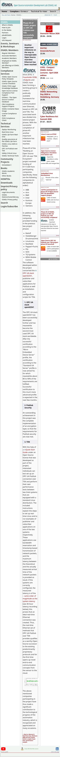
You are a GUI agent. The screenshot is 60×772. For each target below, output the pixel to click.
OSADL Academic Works (8, 172)
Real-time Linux (7, 132)
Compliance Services (7, 72)
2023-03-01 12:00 (45, 171)
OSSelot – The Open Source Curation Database (9, 99)
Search (4, 202)
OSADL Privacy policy (9, 199)
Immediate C (7, 165)
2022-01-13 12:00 (45, 209)
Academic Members (9, 58)
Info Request (6, 40)
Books (4, 168)
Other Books (6, 176)
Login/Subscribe (52, 11)
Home (21, 11)
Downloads (7, 182)
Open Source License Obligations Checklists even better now (49, 152)
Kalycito (27, 80)
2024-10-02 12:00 (45, 132)
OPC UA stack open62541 (30, 273)
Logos (4, 38)
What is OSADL (7, 25)
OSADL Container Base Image (10, 110)
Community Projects (7, 160)
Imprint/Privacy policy (34, 11)
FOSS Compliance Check (8, 119)
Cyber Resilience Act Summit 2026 (49, 116)
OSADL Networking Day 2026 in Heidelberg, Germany (49, 93)
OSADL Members (9, 50)
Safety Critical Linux (9, 153)
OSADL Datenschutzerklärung (10, 196)
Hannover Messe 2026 (49, 32)
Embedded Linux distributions (47, 174)
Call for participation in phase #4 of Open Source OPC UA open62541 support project (49, 192)
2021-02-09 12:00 (45, 238)
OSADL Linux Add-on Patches (9, 145)
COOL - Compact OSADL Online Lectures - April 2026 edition (49, 70)
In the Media (6, 30)
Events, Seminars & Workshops (10, 45)
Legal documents (8, 192)
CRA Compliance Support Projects (8, 105)
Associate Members (9, 56)
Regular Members (8, 53)
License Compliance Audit (9, 114)
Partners (5, 33)
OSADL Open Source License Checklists (9, 82)
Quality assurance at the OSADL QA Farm (9, 140)
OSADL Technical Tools (10, 156)
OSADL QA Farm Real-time (10, 136)
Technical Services (6, 125)
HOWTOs (5, 179)
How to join (6, 27)
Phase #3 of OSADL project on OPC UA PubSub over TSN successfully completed (49, 214)
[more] (57, 145)
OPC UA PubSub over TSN (10, 149)
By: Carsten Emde (27, 40)
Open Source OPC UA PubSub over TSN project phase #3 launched (49, 242)
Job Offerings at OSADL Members (10, 66)
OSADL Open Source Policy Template (9, 78)
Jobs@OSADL (7, 35)
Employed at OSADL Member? (9, 62)
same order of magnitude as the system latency (30, 598)
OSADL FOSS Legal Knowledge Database (10, 87)
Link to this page (55, 752)
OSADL (18, 15)
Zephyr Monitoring (9, 129)
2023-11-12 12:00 (45, 148)
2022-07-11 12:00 (45, 187)
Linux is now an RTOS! (48, 134)
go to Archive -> (54, 259)
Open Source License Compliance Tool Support (9, 93)
